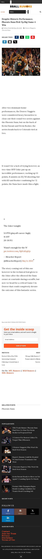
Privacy (6, 535)
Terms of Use (8, 540)
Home (3, 12)
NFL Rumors (14, 371)
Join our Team (9, 533)
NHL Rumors (8, 373)
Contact (6, 531)
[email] (21, 339)
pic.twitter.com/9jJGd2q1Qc (17, 251)
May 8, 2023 (27, 261)
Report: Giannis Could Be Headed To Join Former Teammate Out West (25, 459)
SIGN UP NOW (21, 346)
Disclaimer (7, 537)
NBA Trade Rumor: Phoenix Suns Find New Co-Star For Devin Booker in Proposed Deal (25, 430)
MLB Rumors (28, 371)
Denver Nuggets (30, 28)
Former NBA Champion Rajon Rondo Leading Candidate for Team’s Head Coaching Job (23, 488)
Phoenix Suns (6, 30)
